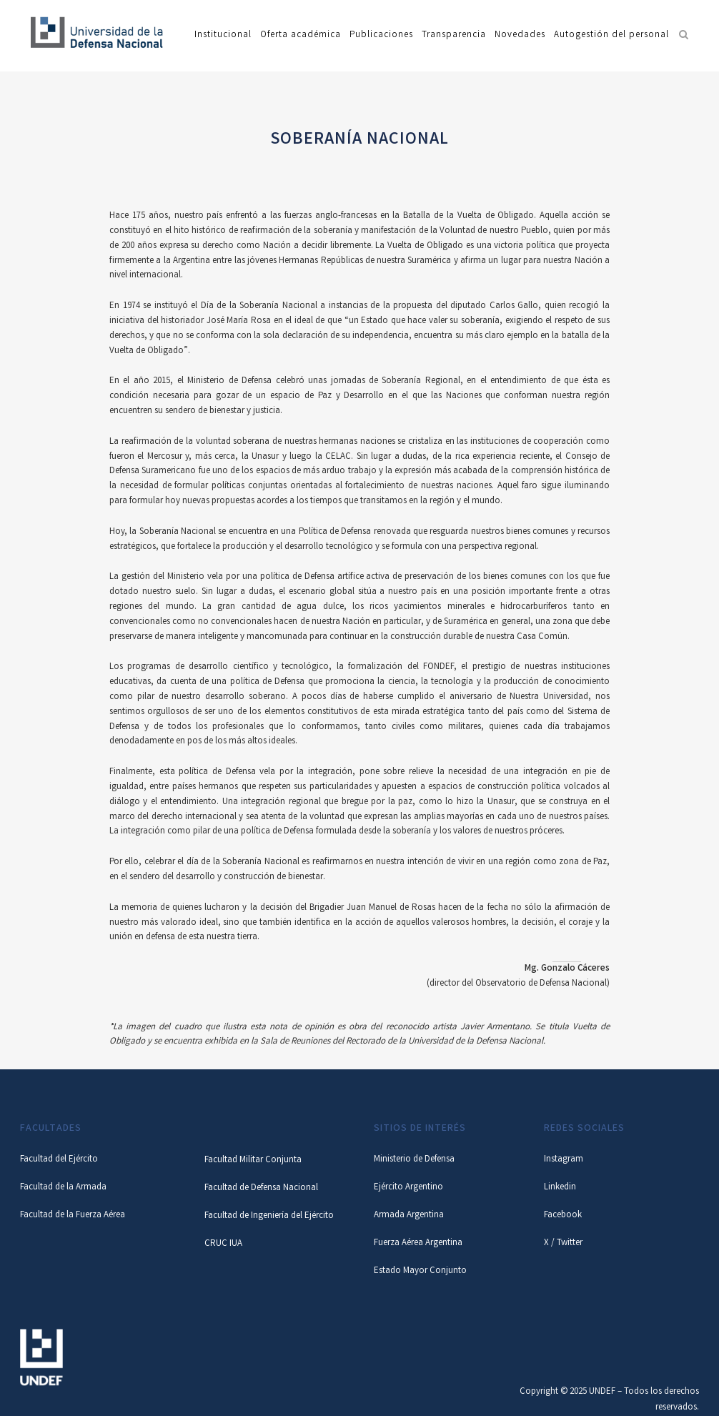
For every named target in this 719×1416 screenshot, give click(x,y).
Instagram (563, 1160)
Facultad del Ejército (59, 1160)
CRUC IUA (223, 1244)
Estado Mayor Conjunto (420, 1271)
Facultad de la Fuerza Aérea (72, 1215)
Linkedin (560, 1187)
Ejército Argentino (408, 1187)
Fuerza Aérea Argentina (418, 1243)
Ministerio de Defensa (414, 1160)
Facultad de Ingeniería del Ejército (269, 1216)
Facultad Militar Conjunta (253, 1160)
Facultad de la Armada (63, 1187)
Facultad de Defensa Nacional (261, 1188)
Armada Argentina (409, 1215)
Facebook (563, 1215)
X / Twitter (563, 1243)
